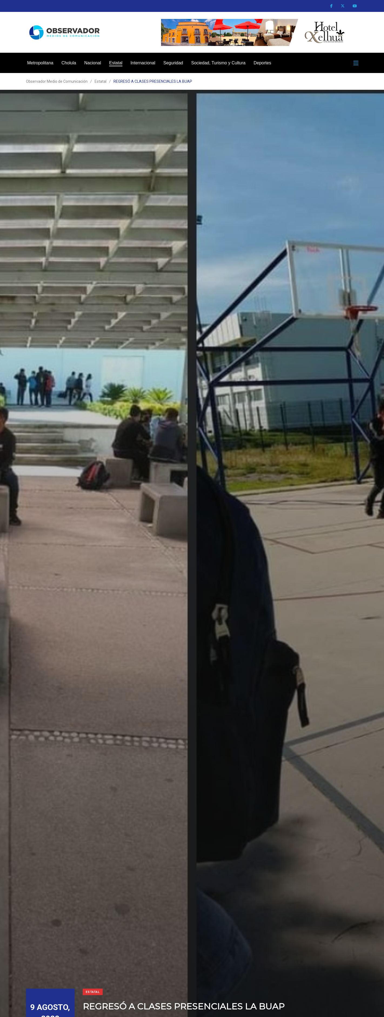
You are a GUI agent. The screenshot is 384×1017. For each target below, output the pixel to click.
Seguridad (173, 63)
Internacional (143, 63)
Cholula (68, 63)
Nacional (92, 63)
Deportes (262, 63)
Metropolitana (40, 63)
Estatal (115, 63)
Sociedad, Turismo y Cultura (218, 63)
